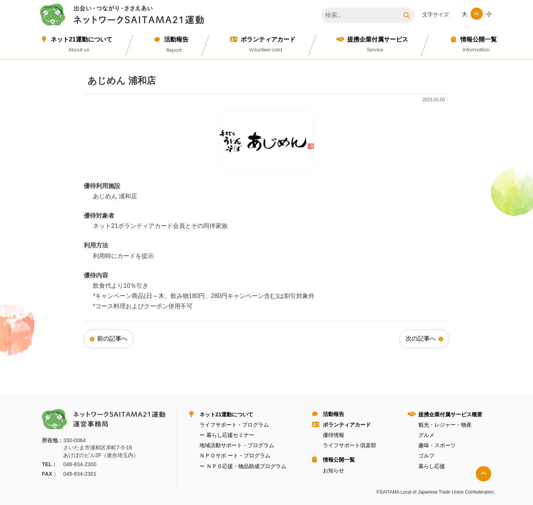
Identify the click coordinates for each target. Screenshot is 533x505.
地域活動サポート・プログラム (236, 445)
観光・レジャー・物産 (445, 425)
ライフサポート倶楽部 (349, 445)
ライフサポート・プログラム (234, 425)
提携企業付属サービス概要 (450, 414)
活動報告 (176, 39)
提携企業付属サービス (377, 39)
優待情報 (333, 435)
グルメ (426, 435)
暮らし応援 (431, 466)
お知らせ (333, 470)
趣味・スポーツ (437, 445)
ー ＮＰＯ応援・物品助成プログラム (242, 466)
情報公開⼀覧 (478, 39)
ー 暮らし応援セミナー (226, 435)
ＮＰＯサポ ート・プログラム (234, 455)
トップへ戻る (483, 473)
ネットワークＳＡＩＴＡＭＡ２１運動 (123, 16)
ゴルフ (426, 455)
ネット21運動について (81, 39)
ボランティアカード (268, 39)
